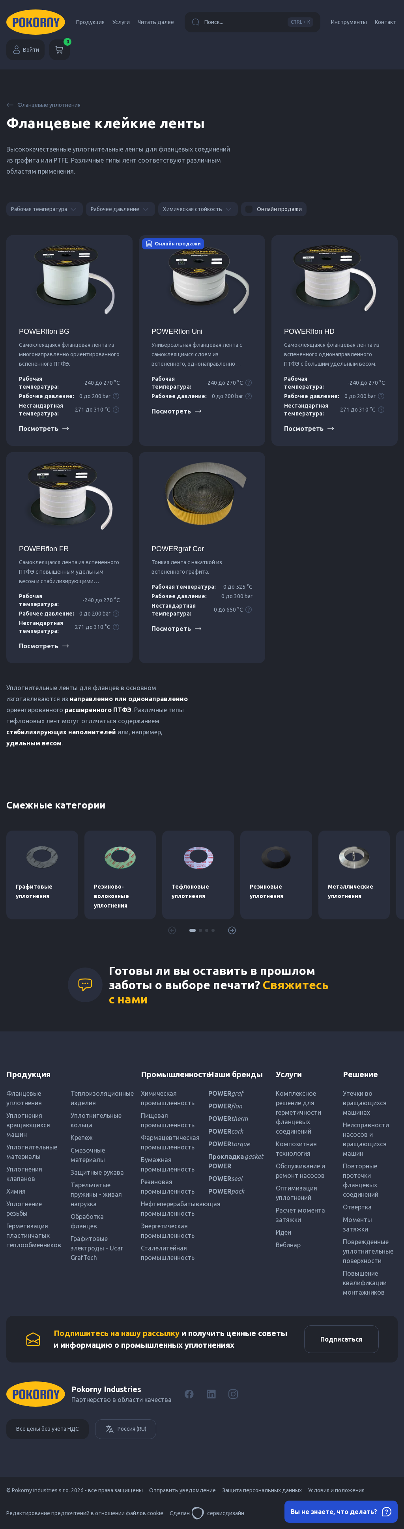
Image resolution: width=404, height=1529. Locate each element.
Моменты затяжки (357, 1224)
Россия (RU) (125, 1429)
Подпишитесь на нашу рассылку (117, 1333)
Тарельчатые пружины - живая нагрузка (96, 1194)
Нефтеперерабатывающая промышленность (168, 1208)
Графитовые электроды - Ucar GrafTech (97, 1248)
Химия (16, 1191)
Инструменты (349, 22)
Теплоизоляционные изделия (100, 1098)
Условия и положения (336, 1490)
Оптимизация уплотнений (296, 1193)
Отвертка (357, 1207)
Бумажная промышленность (168, 1164)
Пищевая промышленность (168, 1120)
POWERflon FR (44, 549)
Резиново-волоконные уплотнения (111, 896)
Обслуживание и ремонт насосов (300, 1170)
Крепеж (82, 1137)
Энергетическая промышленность (168, 1230)
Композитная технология (296, 1148)
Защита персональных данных (262, 1490)
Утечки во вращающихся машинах (365, 1103)
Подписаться (341, 1339)
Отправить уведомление (182, 1490)
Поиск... (252, 22)
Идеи (283, 1232)
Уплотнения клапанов (24, 1174)
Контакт (385, 22)
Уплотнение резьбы (24, 1208)
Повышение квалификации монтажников (365, 1283)
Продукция (90, 22)
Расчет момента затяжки (300, 1215)
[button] (192, 930)
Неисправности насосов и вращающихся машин (366, 1139)
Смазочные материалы (88, 1155)
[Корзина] (59, 49)
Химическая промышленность (168, 1098)
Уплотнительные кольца (96, 1120)
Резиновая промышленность (168, 1186)
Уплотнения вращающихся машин (28, 1125)
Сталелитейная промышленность (168, 1253)
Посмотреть (44, 428)
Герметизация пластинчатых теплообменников (33, 1235)
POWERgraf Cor (178, 549)
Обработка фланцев (87, 1221)
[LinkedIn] (211, 1394)
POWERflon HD (309, 331)
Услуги (121, 22)
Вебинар (288, 1244)
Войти (25, 49)
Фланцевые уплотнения (43, 105)
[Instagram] (233, 1394)
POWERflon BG (44, 331)
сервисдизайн (217, 1513)
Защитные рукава (97, 1172)
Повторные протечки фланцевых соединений (360, 1180)
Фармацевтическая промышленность (168, 1142)
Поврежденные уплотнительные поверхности (368, 1251)
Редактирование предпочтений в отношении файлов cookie (84, 1513)
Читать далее (156, 22)
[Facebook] (189, 1394)
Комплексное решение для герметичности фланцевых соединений (298, 1112)
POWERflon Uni (177, 331)
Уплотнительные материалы (31, 1151)
